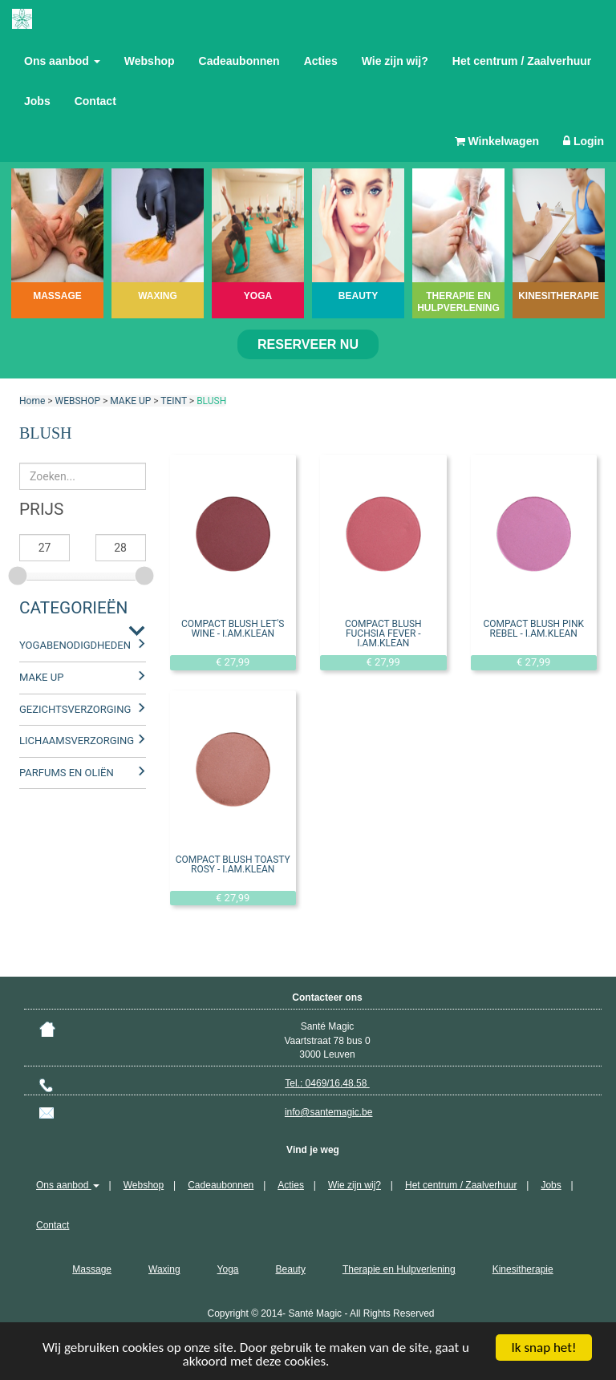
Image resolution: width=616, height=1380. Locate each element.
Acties (321, 61)
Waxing (164, 1269)
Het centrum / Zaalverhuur (522, 61)
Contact (95, 101)
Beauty (291, 1269)
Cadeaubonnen (239, 61)
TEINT (173, 401)
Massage (91, 1269)
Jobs (37, 101)
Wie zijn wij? (395, 61)
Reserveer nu (308, 344)
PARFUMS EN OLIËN (66, 773)
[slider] (19, 573)
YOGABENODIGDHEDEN (75, 645)
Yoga (228, 1269)
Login (583, 141)
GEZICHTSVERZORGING (75, 709)
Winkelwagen (497, 141)
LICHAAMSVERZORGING (76, 741)
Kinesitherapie (522, 1269)
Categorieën (73, 607)
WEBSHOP (77, 401)
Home (32, 401)
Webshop (149, 61)
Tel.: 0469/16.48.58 (327, 1083)
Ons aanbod (62, 61)
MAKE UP (130, 401)
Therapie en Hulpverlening (399, 1269)
